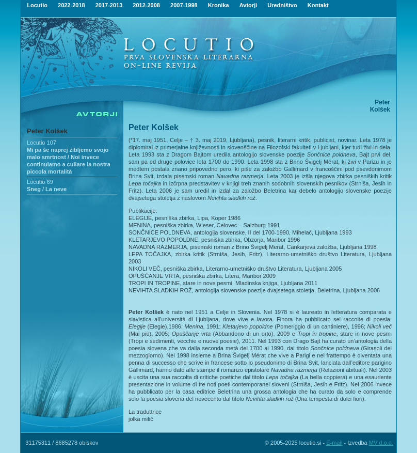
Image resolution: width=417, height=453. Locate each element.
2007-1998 (184, 5)
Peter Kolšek (47, 131)
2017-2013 (109, 5)
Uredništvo (282, 5)
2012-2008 (146, 5)
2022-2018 (71, 5)
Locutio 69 (40, 182)
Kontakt (318, 5)
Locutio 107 (41, 142)
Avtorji (248, 5)
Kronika (218, 5)
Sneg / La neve (47, 189)
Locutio (37, 5)
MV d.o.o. (381, 443)
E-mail (334, 443)
